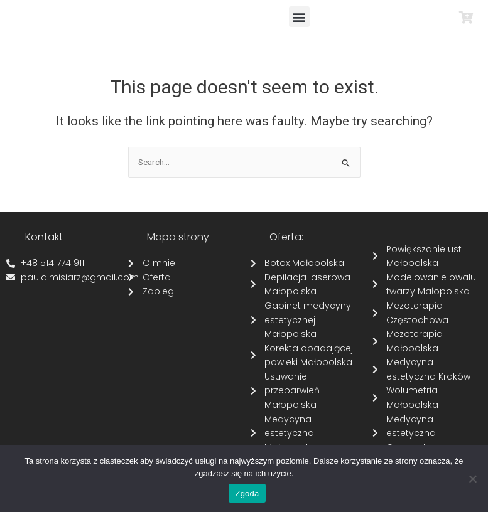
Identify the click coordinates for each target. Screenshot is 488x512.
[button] (299, 16)
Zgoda (247, 493)
